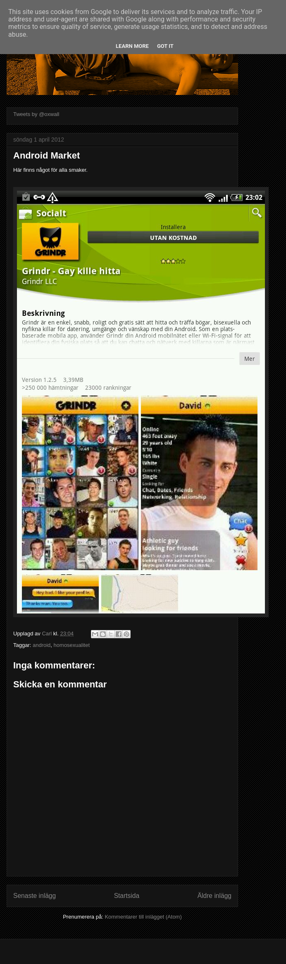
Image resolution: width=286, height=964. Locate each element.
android (41, 645)
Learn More (132, 46)
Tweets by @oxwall (36, 114)
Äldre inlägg (214, 895)
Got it (165, 46)
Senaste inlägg (34, 895)
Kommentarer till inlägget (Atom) (143, 917)
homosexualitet (72, 645)
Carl (47, 633)
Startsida (127, 895)
